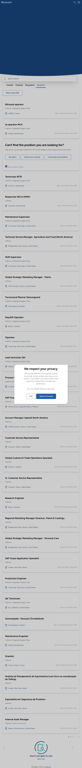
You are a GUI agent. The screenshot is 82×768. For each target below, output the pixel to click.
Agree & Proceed (46, 396)
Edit (30, 396)
